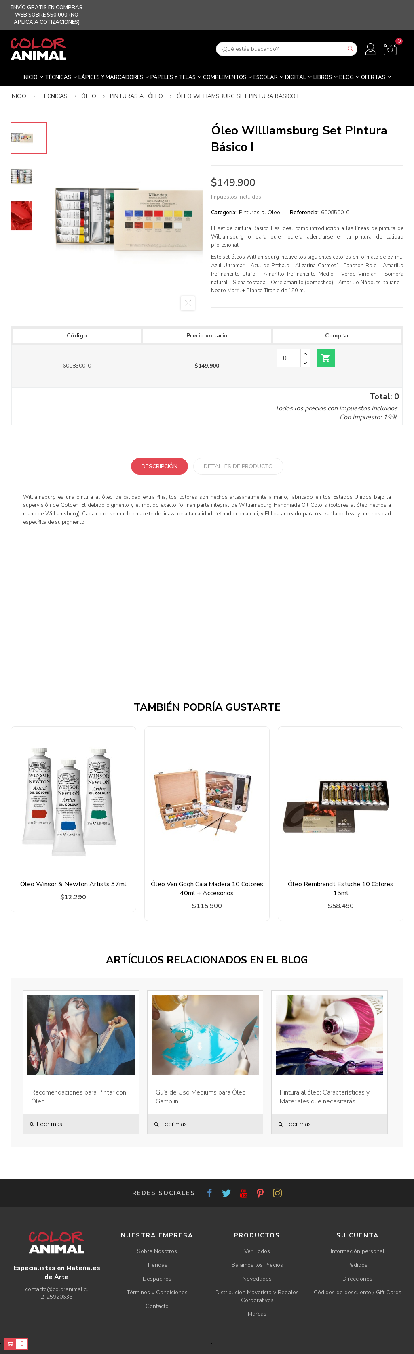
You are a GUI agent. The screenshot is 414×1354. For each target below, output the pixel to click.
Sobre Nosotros (157, 1251)
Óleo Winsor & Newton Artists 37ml (73, 884)
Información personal (357, 1251)
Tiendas (157, 1265)
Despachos (157, 1279)
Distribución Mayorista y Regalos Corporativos (257, 1296)
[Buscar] (286, 49)
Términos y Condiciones (157, 1292)
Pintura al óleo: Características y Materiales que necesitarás (325, 1097)
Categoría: (224, 212)
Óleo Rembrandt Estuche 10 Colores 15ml (340, 889)
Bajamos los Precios (257, 1265)
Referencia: (304, 212)
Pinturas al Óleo (259, 212)
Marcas (257, 1314)
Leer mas (45, 1124)
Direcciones (357, 1279)
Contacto (157, 1306)
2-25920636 (56, 1297)
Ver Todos (257, 1251)
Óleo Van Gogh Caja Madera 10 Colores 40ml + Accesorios (207, 889)
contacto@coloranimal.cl (56, 1289)
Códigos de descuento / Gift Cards (357, 1292)
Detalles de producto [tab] (238, 466)
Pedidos (357, 1265)
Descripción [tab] (159, 466)
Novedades (257, 1279)
